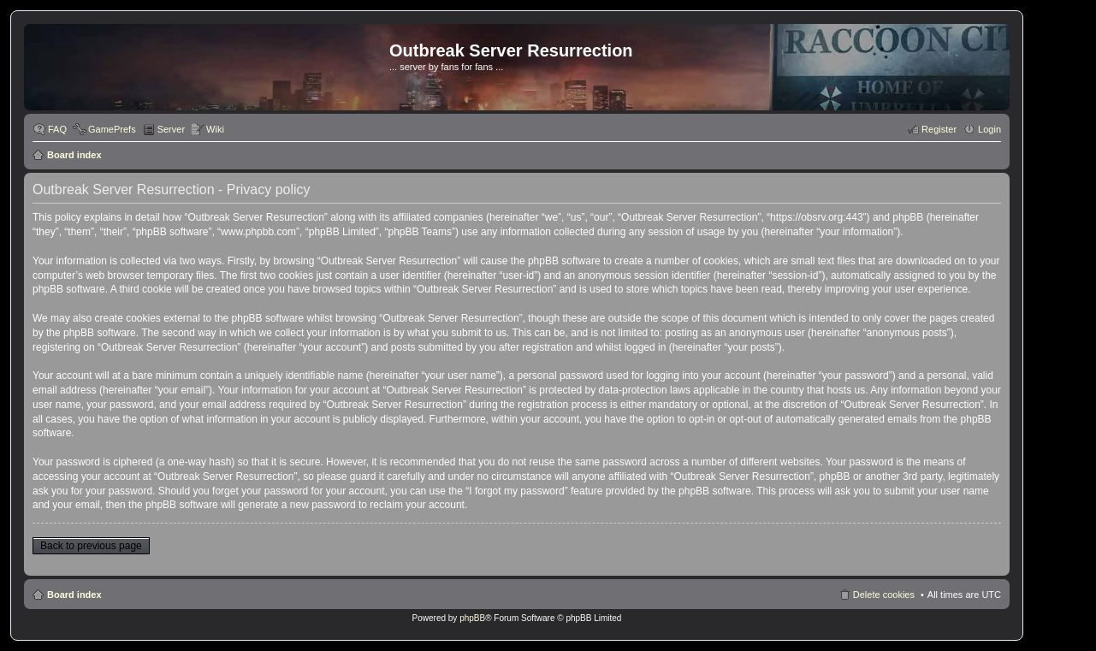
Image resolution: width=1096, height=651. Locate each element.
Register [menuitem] (939, 129)
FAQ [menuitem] (57, 129)
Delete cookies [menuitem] (884, 594)
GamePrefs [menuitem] (112, 129)
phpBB (472, 618)
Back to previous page (91, 546)
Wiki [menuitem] (215, 129)
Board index (74, 155)
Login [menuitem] (989, 129)
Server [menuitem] (171, 129)
